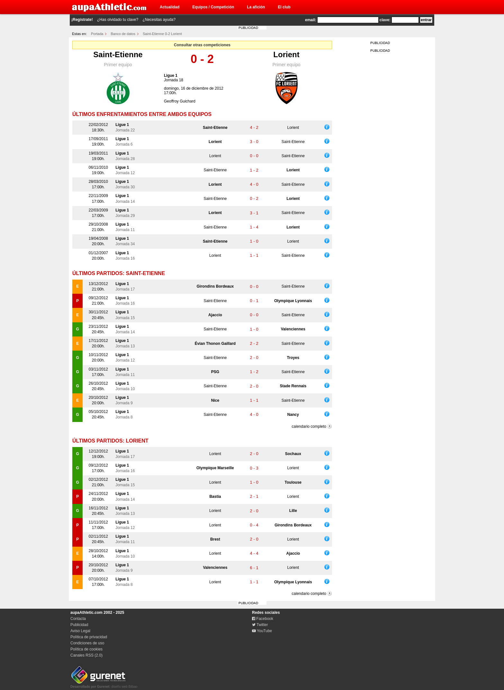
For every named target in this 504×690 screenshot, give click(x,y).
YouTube (262, 631)
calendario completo (309, 426)
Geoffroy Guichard (179, 101)
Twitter (260, 625)
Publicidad (79, 625)
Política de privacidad (88, 637)
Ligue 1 (170, 75)
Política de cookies (86, 649)
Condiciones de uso (87, 643)
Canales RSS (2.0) (86, 655)
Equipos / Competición (213, 7)
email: (310, 20)
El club (284, 7)
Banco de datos (123, 34)
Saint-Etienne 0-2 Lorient (162, 34)
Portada (97, 34)
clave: (385, 20)
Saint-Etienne (117, 54)
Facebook (262, 618)
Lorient (286, 54)
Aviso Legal (80, 631)
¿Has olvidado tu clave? (117, 19)
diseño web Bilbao (103, 684)
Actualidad (169, 7)
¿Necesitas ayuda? (159, 19)
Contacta (78, 618)
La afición (256, 7)
